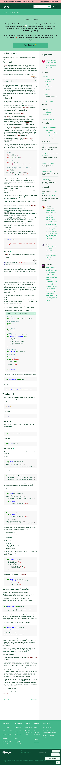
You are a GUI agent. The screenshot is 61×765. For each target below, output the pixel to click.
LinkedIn (36, 739)
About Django (6, 727)
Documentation (11, 12)
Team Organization (7, 734)
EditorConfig (25, 107)
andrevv (43, 756)
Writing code (6, 699)
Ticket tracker (45, 179)
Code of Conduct (7, 741)
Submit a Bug (18, 734)
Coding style (46, 76)
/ (33, 77)
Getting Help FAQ (29, 727)
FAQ (43, 146)
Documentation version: (52, 758)
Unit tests (34, 699)
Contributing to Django (52, 132)
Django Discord (28, 730)
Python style (48, 81)
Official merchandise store (49, 732)
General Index (46, 117)
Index (43, 154)
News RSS (36, 742)
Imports (47, 84)
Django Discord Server (48, 163)
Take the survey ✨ (30, 45)
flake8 (7, 116)
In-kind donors (26, 752)
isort (7, 254)
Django (7, 6)
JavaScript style (49, 101)
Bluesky (36, 737)
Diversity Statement (7, 743)
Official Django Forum (48, 171)
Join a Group (18, 727)
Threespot (43, 753)
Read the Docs (51, 195)
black (24, 101)
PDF (56, 191)
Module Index (49, 154)
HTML (53, 191)
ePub (43, 193)
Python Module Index (48, 119)
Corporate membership (49, 730)
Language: (55, 754)
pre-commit (5, 65)
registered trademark (42, 760)
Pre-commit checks (49, 79)
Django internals (49, 130)
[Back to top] (58, 762)
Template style (48, 86)
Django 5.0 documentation (49, 127)
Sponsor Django (47, 727)
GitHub (35, 727)
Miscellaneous (48, 98)
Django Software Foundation (14, 760)
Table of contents (47, 114)
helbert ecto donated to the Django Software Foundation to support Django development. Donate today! (51, 64)
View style (47, 89)
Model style (47, 92)
